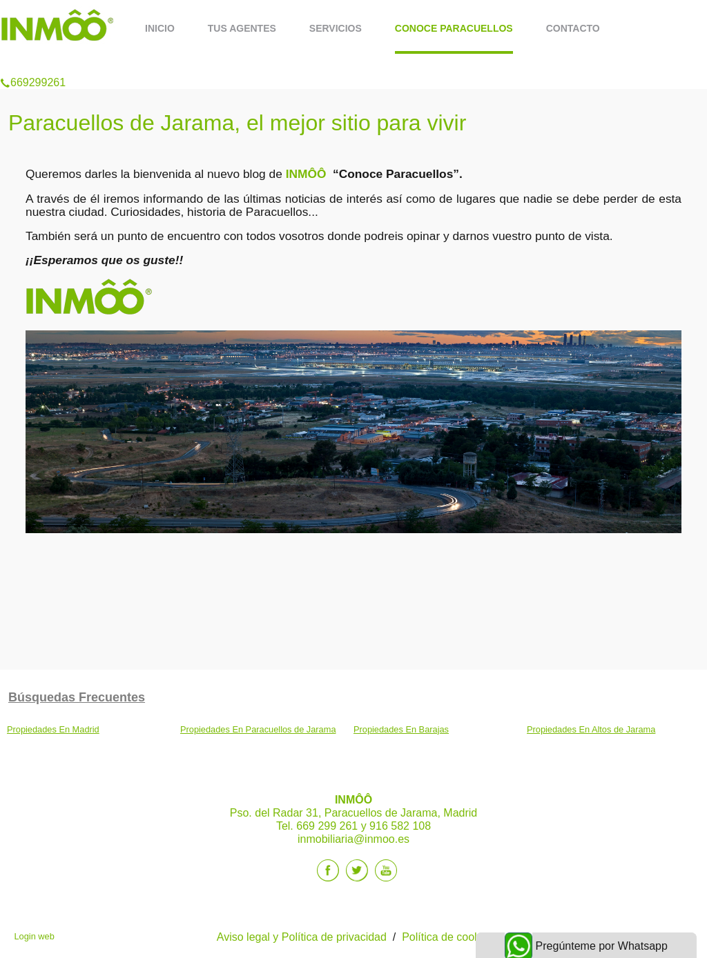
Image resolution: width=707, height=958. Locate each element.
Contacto (573, 28)
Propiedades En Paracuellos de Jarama (258, 729)
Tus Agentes (242, 28)
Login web (34, 936)
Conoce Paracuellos (454, 28)
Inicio (160, 28)
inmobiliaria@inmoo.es (353, 839)
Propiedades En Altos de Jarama (591, 729)
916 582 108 (400, 826)
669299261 (33, 64)
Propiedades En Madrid (53, 729)
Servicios (335, 28)
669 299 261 (327, 826)
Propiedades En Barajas (401, 729)
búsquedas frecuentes (76, 697)
